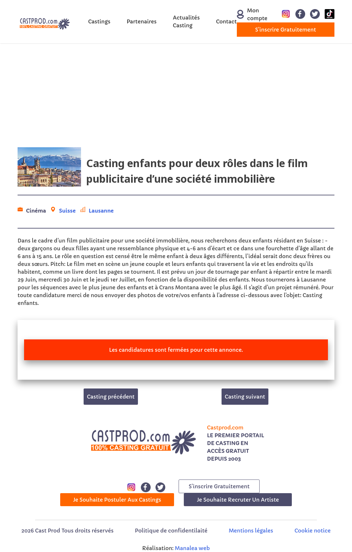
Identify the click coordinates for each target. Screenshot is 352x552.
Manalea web (192, 548)
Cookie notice (312, 530)
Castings (99, 21)
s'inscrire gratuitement (285, 29)
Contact (226, 21)
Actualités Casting (186, 21)
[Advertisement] (176, 95)
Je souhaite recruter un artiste (238, 499)
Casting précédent (111, 396)
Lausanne (101, 210)
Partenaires (141, 21)
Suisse (67, 210)
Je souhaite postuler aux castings (117, 499)
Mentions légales (251, 530)
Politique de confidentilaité (171, 530)
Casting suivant (245, 396)
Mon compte (248, 14)
